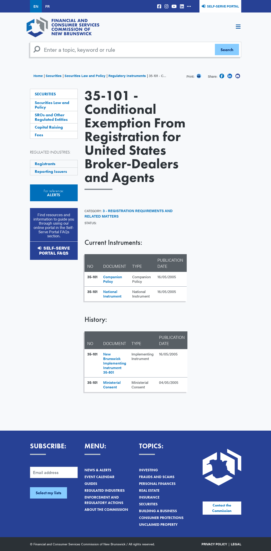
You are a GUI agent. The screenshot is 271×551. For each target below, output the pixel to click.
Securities (54, 75)
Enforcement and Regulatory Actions (104, 500)
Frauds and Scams (156, 476)
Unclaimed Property (158, 524)
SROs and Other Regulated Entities (51, 117)
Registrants (45, 163)
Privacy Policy (214, 544)
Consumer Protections (161, 517)
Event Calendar (99, 476)
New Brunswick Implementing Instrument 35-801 (114, 363)
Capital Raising (49, 127)
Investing (148, 470)
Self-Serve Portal (223, 6)
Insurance (149, 497)
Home (38, 75)
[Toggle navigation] (238, 27)
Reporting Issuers (51, 171)
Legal (236, 544)
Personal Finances (157, 483)
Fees (39, 134)
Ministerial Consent (112, 385)
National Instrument (112, 294)
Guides (91, 483)
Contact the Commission (221, 508)
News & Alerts (98, 470)
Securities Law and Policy (85, 75)
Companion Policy (112, 279)
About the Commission (106, 509)
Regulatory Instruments (127, 75)
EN (35, 6)
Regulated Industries (105, 490)
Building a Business (158, 511)
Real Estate (149, 490)
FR (47, 6)
